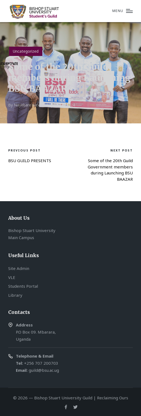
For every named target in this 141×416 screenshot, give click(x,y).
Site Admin (18, 268)
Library (15, 295)
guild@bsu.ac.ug (44, 370)
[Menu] (122, 11)
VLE (11, 277)
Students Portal (23, 286)
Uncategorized (26, 51)
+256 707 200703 (41, 363)
